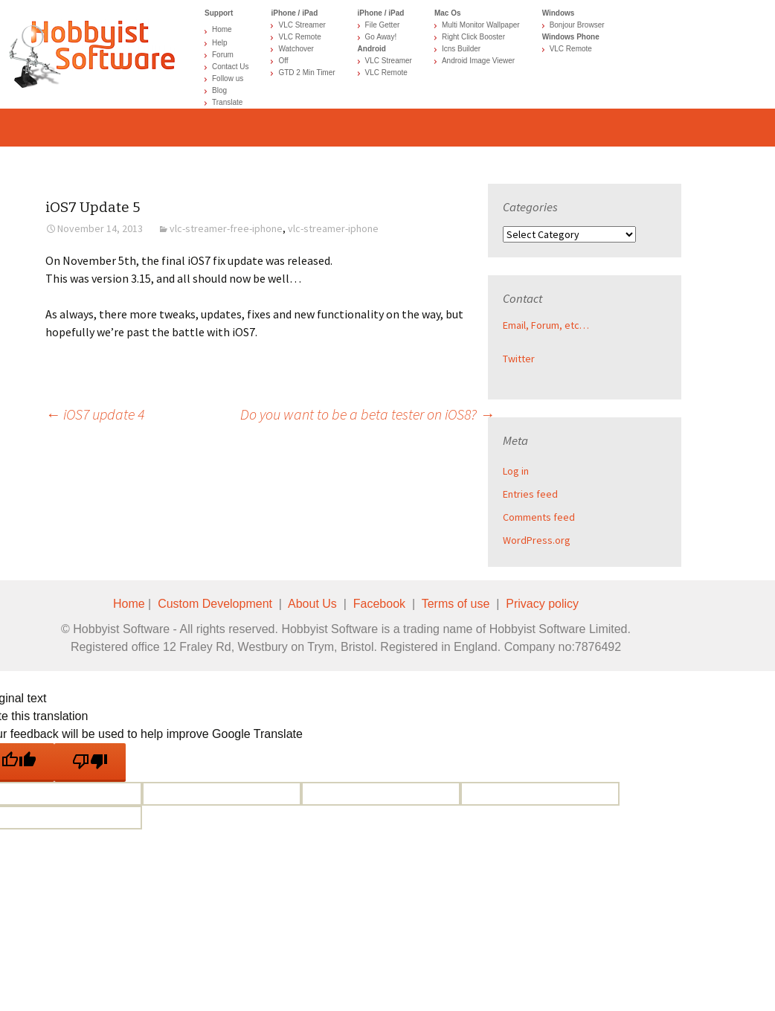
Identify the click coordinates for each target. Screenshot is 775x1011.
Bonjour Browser (577, 25)
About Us (312, 603)
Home (222, 29)
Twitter (519, 358)
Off (283, 61)
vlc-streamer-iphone (333, 228)
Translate (227, 102)
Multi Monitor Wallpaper (481, 25)
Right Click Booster (473, 37)
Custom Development (215, 603)
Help (220, 43)
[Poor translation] (90, 762)
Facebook (379, 603)
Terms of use (456, 603)
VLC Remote (299, 37)
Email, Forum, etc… (546, 325)
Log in (516, 471)
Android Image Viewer (478, 61)
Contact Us (230, 66)
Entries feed (530, 494)
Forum (223, 55)
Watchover (295, 49)
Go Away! (381, 37)
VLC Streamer (301, 25)
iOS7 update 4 (94, 414)
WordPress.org (536, 540)
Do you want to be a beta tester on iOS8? (367, 414)
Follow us (227, 78)
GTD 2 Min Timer (306, 72)
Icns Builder (461, 49)
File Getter (382, 25)
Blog (219, 90)
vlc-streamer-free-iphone (226, 228)
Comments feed (539, 517)
